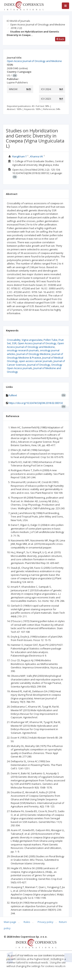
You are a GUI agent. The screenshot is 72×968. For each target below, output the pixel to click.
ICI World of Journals (18, 21)
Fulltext (13, 395)
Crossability (14, 340)
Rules (27, 922)
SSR (14, 343)
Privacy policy (45, 922)
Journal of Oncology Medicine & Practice (35, 355)
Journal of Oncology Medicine (33, 354)
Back (60, 39)
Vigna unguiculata (32, 340)
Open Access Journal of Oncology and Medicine (37, 24)
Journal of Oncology (38, 364)
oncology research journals (23, 350)
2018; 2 (16, 28)
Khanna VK (36, 156)
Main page (10, 922)
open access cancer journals (35, 361)
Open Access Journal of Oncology (37, 343)
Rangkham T (19, 156)
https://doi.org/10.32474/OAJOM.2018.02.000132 (36, 403)
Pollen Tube (50, 340)
